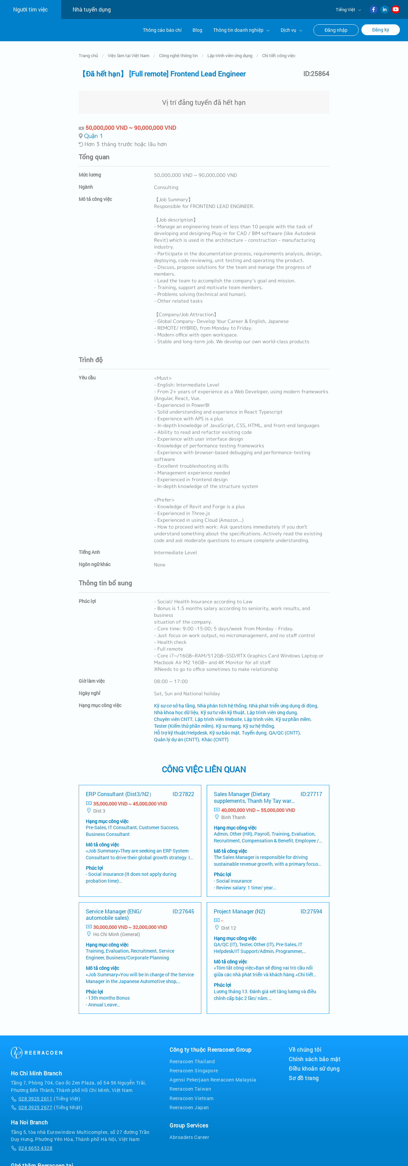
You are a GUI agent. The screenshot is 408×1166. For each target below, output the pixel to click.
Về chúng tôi (305, 1047)
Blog (197, 30)
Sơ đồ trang (304, 1075)
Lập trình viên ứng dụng (229, 53)
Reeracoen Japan (189, 1105)
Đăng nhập (336, 30)
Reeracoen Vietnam (192, 1096)
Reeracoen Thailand (192, 1059)
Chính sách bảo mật (314, 1056)
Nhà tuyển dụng (92, 9)
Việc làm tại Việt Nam (128, 53)
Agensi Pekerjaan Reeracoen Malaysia (213, 1077)
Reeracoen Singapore (194, 1068)
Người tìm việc (30, 9)
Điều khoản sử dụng (314, 1066)
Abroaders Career (189, 1135)
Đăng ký (380, 30)
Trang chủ (88, 53)
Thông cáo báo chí (162, 30)
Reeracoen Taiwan (190, 1086)
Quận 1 (93, 133)
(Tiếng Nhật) (46, 1105)
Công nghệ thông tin (178, 53)
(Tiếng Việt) (45, 1096)
